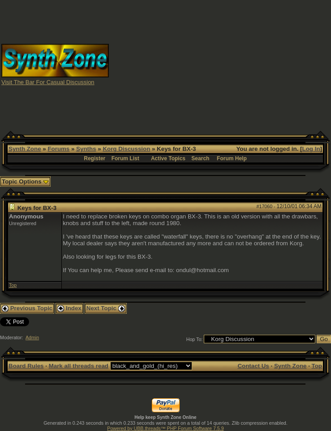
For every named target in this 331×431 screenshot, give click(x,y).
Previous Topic (27, 308)
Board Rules (26, 366)
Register (94, 158)
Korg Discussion (126, 148)
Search (200, 158)
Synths (86, 148)
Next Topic (105, 308)
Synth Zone (25, 148)
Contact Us (253, 366)
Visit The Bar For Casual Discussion (48, 82)
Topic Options (25, 181)
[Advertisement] (220, 64)
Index (69, 308)
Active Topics (168, 158)
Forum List (125, 158)
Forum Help (232, 158)
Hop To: (194, 339)
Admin (32, 337)
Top (13, 285)
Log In (311, 148)
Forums (58, 148)
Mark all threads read (78, 366)
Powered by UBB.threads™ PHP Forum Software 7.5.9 (165, 428)
